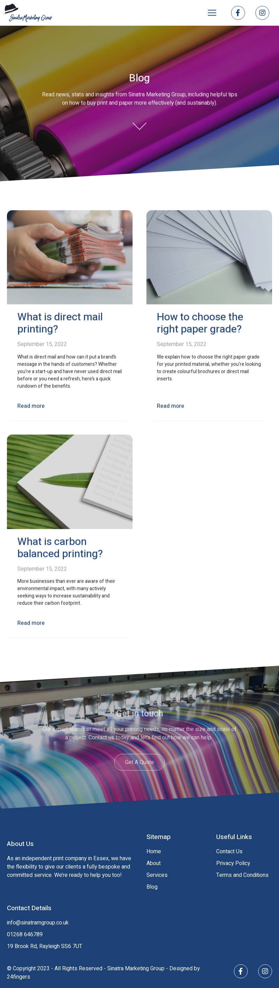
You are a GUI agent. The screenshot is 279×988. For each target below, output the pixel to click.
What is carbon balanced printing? (60, 549)
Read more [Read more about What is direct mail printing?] (31, 407)
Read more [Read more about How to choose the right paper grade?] (170, 407)
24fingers (18, 977)
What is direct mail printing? (60, 325)
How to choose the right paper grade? (200, 325)
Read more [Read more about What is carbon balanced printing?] (31, 625)
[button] (212, 12)
